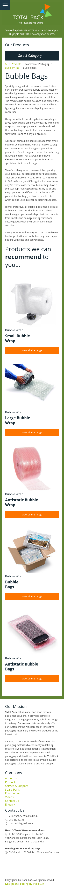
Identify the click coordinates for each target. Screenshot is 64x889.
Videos (9, 797)
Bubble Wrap (12, 67)
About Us (11, 778)
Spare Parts (12, 789)
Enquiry (10, 804)
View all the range (32, 350)
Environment (13, 793)
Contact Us (12, 801)
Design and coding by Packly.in (24, 884)
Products (16, 64)
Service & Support (16, 786)
